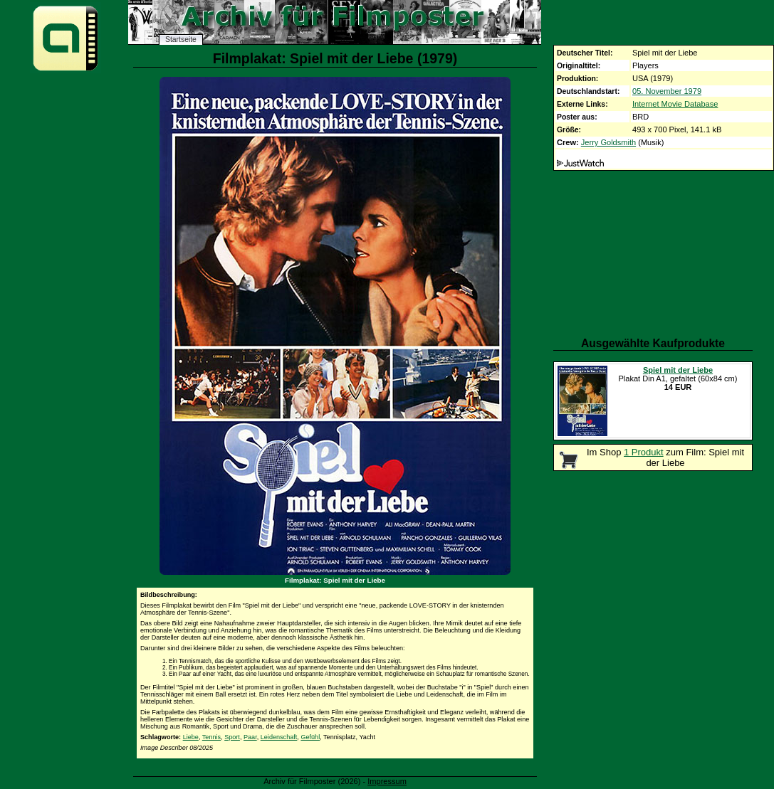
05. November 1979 (666, 91)
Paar (250, 737)
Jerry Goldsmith (608, 142)
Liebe (191, 737)
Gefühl (310, 737)
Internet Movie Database (675, 104)
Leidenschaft (279, 737)
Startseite (181, 39)
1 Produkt (644, 452)
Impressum (387, 781)
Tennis (211, 737)
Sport (232, 737)
